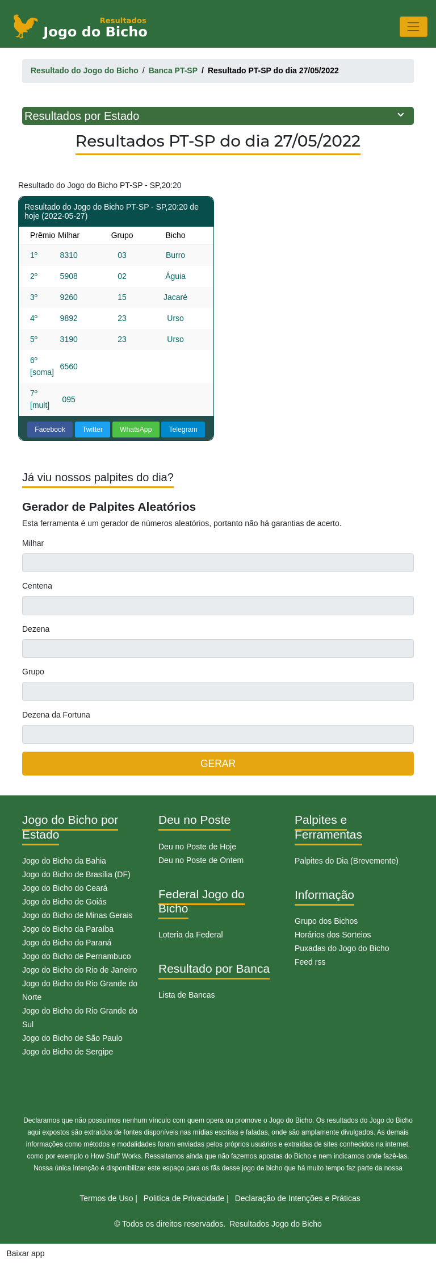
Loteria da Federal (190, 934)
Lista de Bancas (186, 994)
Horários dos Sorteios (333, 934)
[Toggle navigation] (413, 26)
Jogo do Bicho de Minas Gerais (77, 915)
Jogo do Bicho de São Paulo (72, 1038)
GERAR (218, 763)
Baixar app (26, 1253)
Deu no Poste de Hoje (197, 846)
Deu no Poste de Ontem (201, 860)
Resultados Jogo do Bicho (275, 1223)
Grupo (33, 671)
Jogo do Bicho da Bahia (64, 860)
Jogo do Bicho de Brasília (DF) (76, 874)
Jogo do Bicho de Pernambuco (76, 956)
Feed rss (310, 961)
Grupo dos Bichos (326, 921)
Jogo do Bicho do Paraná (66, 942)
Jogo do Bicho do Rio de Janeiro (79, 969)
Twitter (92, 429)
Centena (37, 585)
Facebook (50, 429)
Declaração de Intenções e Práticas (297, 1198)
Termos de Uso (106, 1198)
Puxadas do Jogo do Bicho (342, 948)
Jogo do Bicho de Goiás (64, 901)
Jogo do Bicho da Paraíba (68, 928)
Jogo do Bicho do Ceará (64, 888)
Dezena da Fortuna (56, 714)
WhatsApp (136, 429)
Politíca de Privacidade (184, 1198)
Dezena (35, 628)
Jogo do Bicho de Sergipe (67, 1051)
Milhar (33, 543)
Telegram (183, 429)
